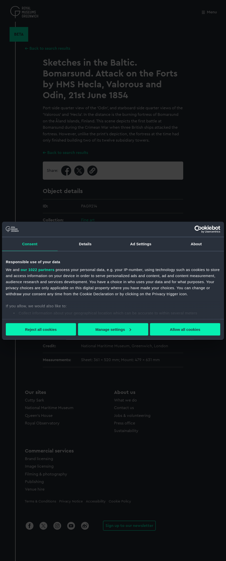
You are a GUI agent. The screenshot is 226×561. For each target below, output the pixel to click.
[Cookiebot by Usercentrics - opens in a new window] (198, 229)
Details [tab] (85, 244)
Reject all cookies (41, 329)
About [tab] (196, 244)
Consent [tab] (29, 244)
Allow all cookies (185, 329)
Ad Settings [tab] (140, 244)
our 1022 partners (37, 270)
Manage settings (113, 329)
